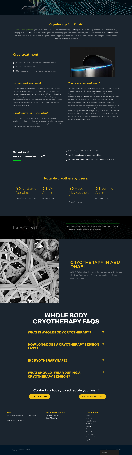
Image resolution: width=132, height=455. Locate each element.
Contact (81, 3)
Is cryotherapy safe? (48, 360)
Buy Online (99, 3)
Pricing (73, 3)
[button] (66, 332)
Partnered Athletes (112, 3)
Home (33, 3)
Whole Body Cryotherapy (24, 30)
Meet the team (54, 3)
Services (41, 3)
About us (65, 3)
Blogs (89, 3)
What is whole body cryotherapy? (59, 332)
